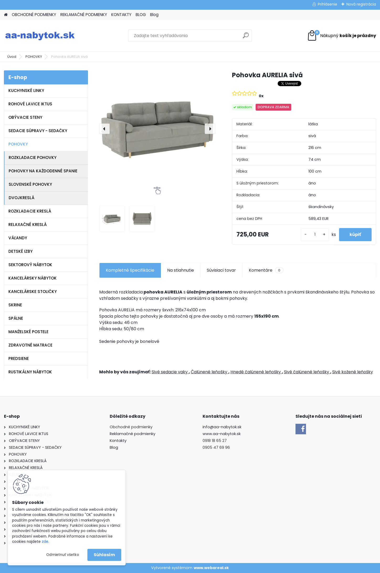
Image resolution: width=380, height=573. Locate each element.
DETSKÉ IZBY (20, 251)
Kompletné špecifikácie (130, 270)
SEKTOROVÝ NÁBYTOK (30, 264)
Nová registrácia (361, 4)
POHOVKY (33, 56)
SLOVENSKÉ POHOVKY (30, 184)
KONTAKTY (121, 14)
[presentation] (104, 128)
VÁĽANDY (17, 238)
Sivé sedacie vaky (170, 372)
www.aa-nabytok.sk (222, 433)
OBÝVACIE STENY (25, 117)
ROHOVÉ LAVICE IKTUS (30, 104)
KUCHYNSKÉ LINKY (26, 90)
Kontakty (118, 440)
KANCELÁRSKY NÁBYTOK (32, 278)
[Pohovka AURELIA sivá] (157, 128)
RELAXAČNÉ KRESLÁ (27, 224)
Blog (154, 14)
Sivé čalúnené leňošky (307, 372)
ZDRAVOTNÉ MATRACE (30, 345)
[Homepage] (6, 15)
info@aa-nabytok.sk (222, 427)
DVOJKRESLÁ (21, 197)
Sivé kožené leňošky (352, 372)
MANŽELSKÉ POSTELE (28, 331)
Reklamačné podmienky (132, 433)
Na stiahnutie (180, 270)
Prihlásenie (327, 4)
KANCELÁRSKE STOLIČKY (32, 291)
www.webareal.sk (211, 567)
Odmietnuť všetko (62, 554)
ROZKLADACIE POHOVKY (32, 157)
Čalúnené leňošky (209, 372)
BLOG (141, 14)
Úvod (11, 56)
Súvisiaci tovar (221, 270)
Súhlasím (104, 555)
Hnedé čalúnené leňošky (256, 372)
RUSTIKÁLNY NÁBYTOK (30, 372)
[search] (246, 37)
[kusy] (315, 234)
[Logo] (40, 36)
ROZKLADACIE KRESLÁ (29, 211)
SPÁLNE (15, 318)
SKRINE (15, 305)
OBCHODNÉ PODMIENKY (34, 14)
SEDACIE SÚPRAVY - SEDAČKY (37, 130)
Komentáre (266, 270)
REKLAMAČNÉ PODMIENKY (83, 14)
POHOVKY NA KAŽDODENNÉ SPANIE (43, 171)
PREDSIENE (18, 358)
